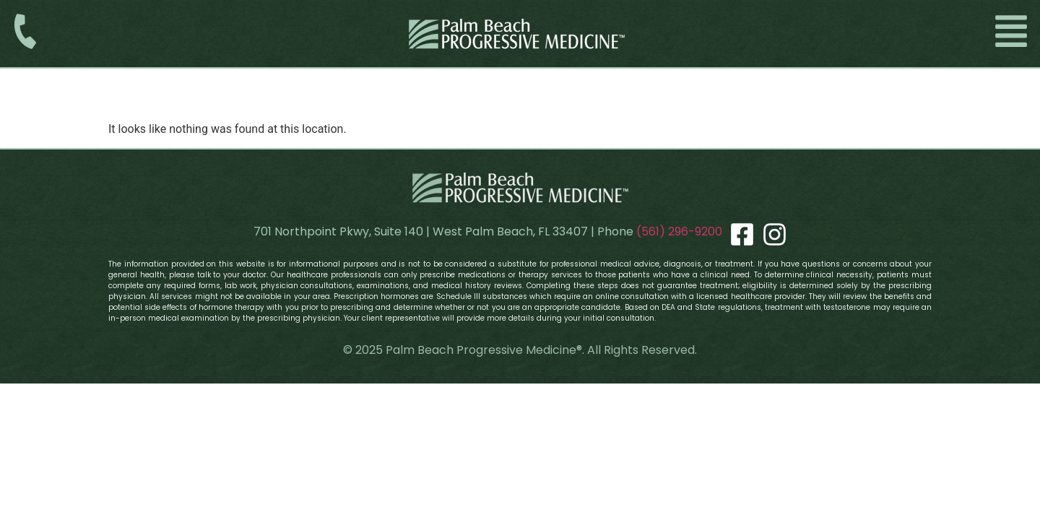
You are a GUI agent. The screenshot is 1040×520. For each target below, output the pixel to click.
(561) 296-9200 (679, 231)
